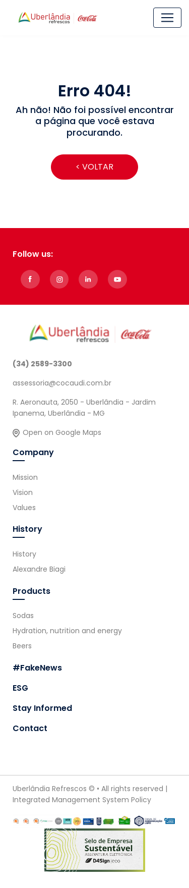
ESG (20, 688)
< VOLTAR (94, 167)
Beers (22, 646)
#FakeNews (37, 668)
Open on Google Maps (62, 432)
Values (24, 508)
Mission (25, 477)
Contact (30, 728)
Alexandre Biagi (39, 569)
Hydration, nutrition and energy (67, 631)
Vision (23, 492)
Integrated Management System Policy (82, 800)
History (24, 554)
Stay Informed (42, 708)
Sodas (23, 615)
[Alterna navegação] (167, 18)
